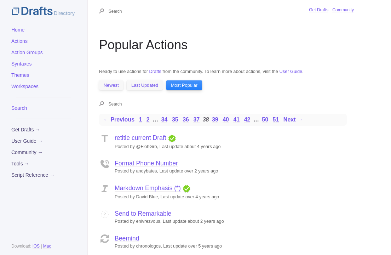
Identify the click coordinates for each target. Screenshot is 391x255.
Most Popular (184, 85)
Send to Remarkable (143, 213)
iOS (36, 246)
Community (343, 9)
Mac (47, 246)
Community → (27, 152)
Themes (20, 75)
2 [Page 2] (148, 120)
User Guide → (27, 141)
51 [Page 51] (276, 120)
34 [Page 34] (164, 120)
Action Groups (27, 52)
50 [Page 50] (265, 120)
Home (17, 30)
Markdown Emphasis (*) (148, 188)
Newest (111, 85)
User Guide (291, 71)
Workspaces (25, 86)
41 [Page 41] (236, 120)
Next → (293, 120)
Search (19, 108)
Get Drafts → (25, 129)
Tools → (20, 163)
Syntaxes (21, 64)
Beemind (127, 238)
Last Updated (144, 85)
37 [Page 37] (196, 120)
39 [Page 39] (215, 120)
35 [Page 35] (175, 120)
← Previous (118, 120)
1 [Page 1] (140, 120)
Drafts (155, 71)
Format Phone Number (146, 163)
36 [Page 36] (186, 120)
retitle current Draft (140, 137)
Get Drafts (318, 9)
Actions (19, 41)
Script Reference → (32, 175)
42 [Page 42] (247, 120)
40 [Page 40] (226, 120)
